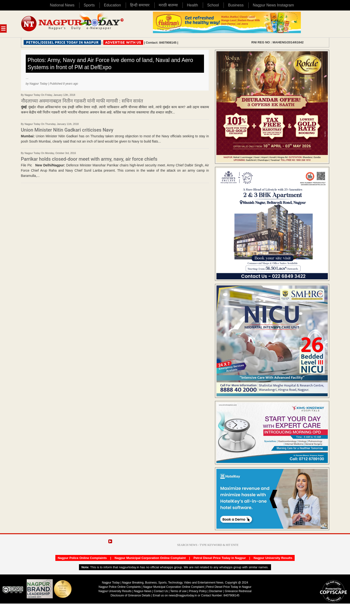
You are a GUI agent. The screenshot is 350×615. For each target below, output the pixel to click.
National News (62, 5)
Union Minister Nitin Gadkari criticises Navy (67, 130)
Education (112, 5)
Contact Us (161, 591)
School (213, 5)
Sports (89, 5)
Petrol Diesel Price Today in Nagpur (219, 558)
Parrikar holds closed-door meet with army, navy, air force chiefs (89, 159)
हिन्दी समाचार (139, 5)
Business (236, 5)
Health (192, 5)
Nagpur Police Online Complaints (82, 558)
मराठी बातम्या (168, 5)
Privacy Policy (198, 591)
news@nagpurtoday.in (183, 595)
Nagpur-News (142, 591)
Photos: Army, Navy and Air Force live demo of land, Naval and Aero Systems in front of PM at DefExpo (110, 63)
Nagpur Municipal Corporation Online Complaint (150, 558)
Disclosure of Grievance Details (130, 595)
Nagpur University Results (273, 558)
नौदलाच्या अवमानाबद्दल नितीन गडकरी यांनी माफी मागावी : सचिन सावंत (82, 101)
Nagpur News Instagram (273, 5)
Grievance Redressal (238, 591)
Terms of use (178, 591)
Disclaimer (216, 591)
